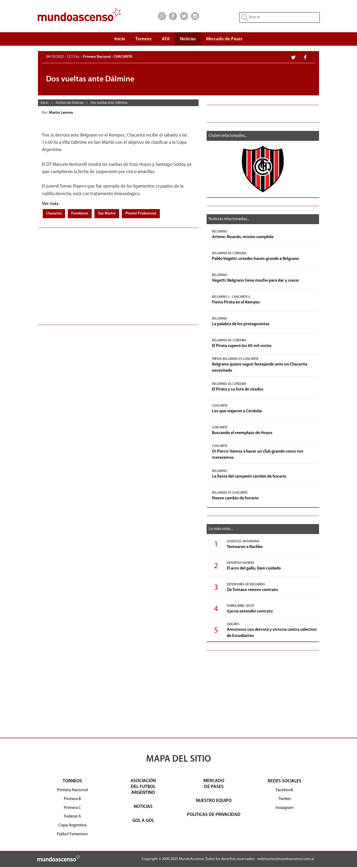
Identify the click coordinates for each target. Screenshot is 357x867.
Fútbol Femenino (72, 834)
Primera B (72, 799)
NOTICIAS (143, 806)
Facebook (284, 790)
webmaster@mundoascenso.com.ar (285, 859)
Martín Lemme (61, 113)
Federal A (72, 816)
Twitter (284, 799)
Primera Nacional (72, 790)
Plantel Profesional (140, 214)
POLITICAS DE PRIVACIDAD (214, 814)
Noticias (188, 39)
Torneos (143, 40)
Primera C (72, 808)
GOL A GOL (143, 820)
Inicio (119, 39)
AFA (166, 39)
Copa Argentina (72, 825)
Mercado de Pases (224, 39)
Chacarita (54, 214)
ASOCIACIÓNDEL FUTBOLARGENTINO (143, 787)
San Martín (107, 214)
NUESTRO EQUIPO (214, 800)
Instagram (284, 808)
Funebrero (79, 214)
